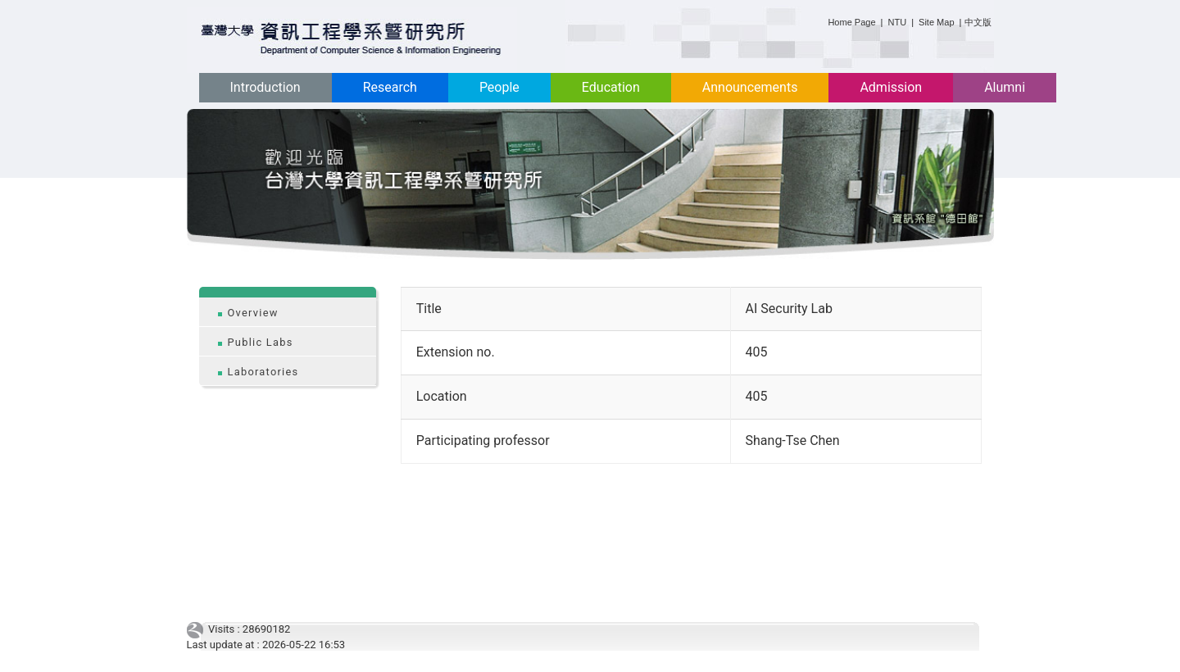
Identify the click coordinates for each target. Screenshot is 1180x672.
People (499, 87)
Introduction (265, 87)
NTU (897, 22)
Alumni (1004, 87)
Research (390, 87)
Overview (253, 312)
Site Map (936, 22)
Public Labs (260, 342)
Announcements (750, 87)
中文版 (978, 22)
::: (821, 19)
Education (611, 87)
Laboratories (263, 372)
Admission (891, 87)
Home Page (851, 22)
